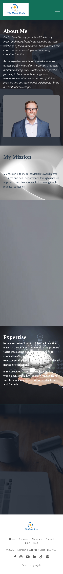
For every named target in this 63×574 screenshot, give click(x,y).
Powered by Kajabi (31, 565)
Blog (27, 543)
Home (12, 539)
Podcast (50, 539)
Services (23, 539)
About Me (37, 539)
